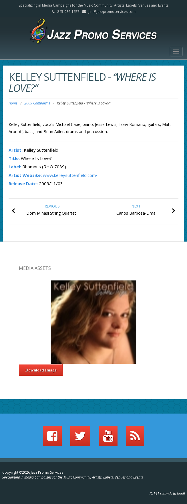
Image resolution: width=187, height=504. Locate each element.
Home (13, 103)
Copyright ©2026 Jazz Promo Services (32, 472)
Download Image (41, 370)
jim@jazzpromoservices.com (112, 11)
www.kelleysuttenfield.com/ (70, 175)
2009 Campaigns (37, 103)
